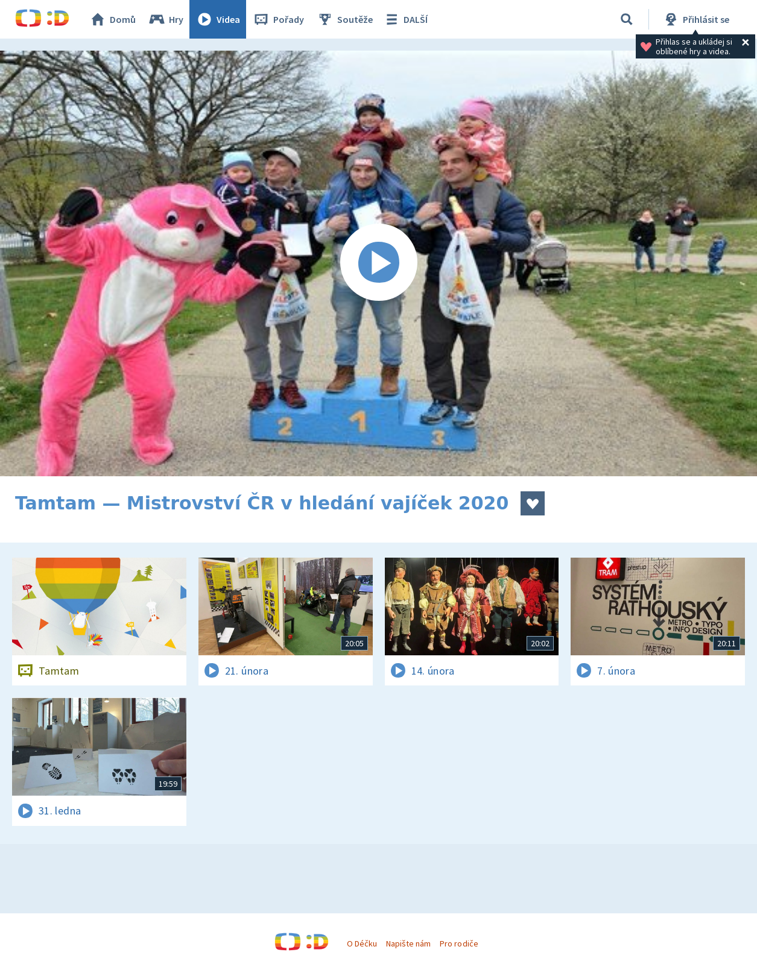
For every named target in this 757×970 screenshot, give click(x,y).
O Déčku (362, 943)
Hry (165, 19)
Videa (217, 19)
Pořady (278, 19)
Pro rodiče (459, 943)
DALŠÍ (405, 19)
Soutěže (344, 19)
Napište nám (408, 943)
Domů (112, 19)
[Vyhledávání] (626, 19)
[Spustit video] (378, 263)
